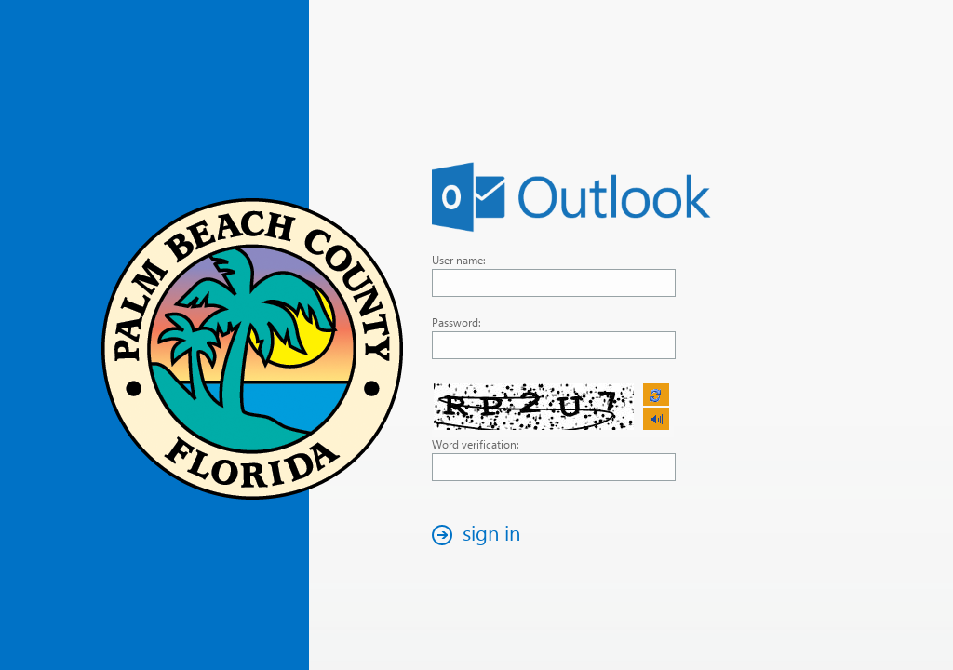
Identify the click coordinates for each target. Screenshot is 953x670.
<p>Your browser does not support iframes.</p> (553, 407)
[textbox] (554, 283)
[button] (481, 534)
